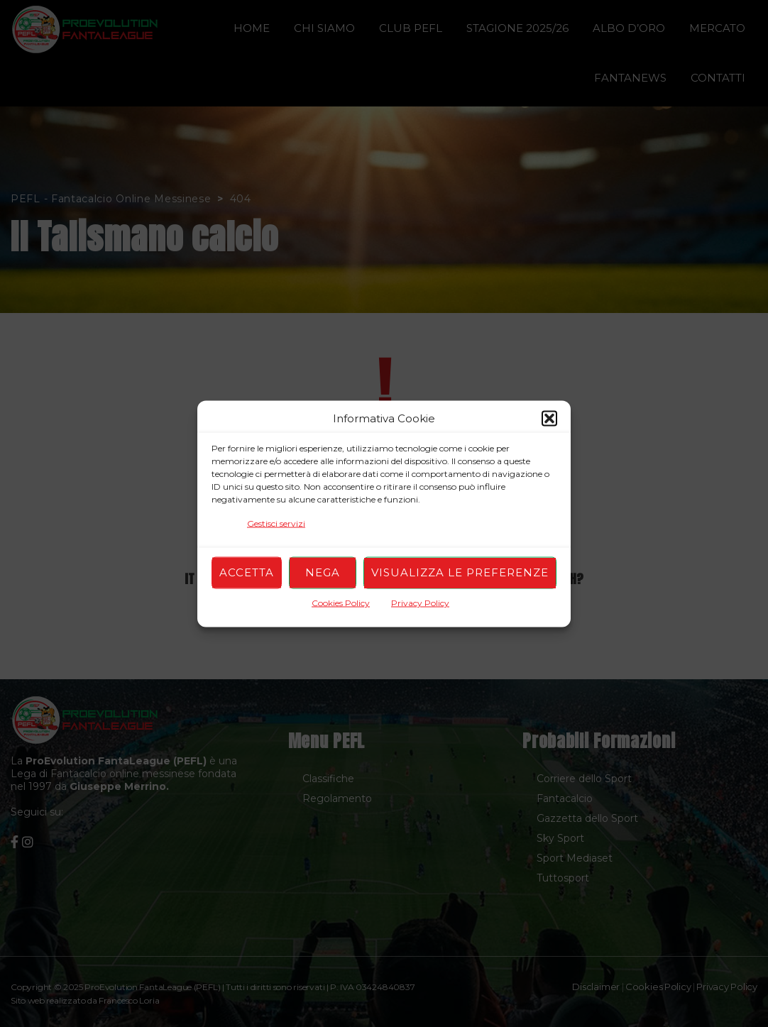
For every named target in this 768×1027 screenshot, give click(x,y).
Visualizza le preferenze (460, 572)
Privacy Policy (420, 602)
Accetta (246, 572)
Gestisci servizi (276, 522)
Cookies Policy (341, 602)
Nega (322, 572)
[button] (549, 418)
